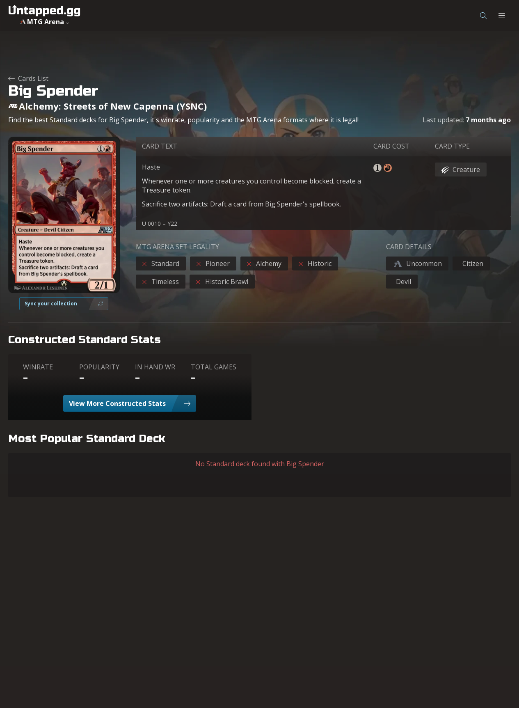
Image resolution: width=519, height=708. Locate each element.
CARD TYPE (452, 146)
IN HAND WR (155, 366)
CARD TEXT (159, 146)
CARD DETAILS (409, 246)
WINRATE (38, 366)
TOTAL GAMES (213, 366)
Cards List (28, 78)
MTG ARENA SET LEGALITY (177, 246)
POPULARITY (99, 366)
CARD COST (391, 146)
